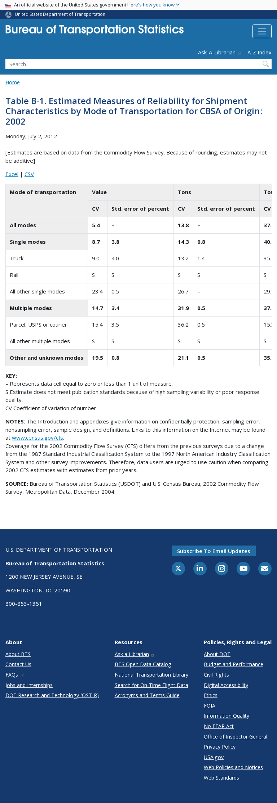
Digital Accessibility (226, 685)
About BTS (18, 654)
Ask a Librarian (135, 654)
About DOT (217, 654)
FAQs (15, 674)
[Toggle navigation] (262, 31)
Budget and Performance (233, 664)
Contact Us (18, 664)
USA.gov (214, 757)
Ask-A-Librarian (220, 52)
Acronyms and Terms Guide (147, 695)
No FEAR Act (219, 726)
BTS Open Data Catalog (143, 664)
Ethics (210, 695)
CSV (29, 174)
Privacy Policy (220, 746)
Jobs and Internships (29, 685)
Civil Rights (216, 674)
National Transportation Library (151, 674)
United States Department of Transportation (60, 14)
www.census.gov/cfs (37, 437)
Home (12, 82)
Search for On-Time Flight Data (151, 685)
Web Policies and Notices (233, 767)
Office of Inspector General (235, 736)
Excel (11, 174)
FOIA (209, 705)
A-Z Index (259, 52)
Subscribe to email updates (213, 551)
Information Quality (226, 715)
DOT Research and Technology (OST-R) (52, 695)
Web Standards (221, 777)
